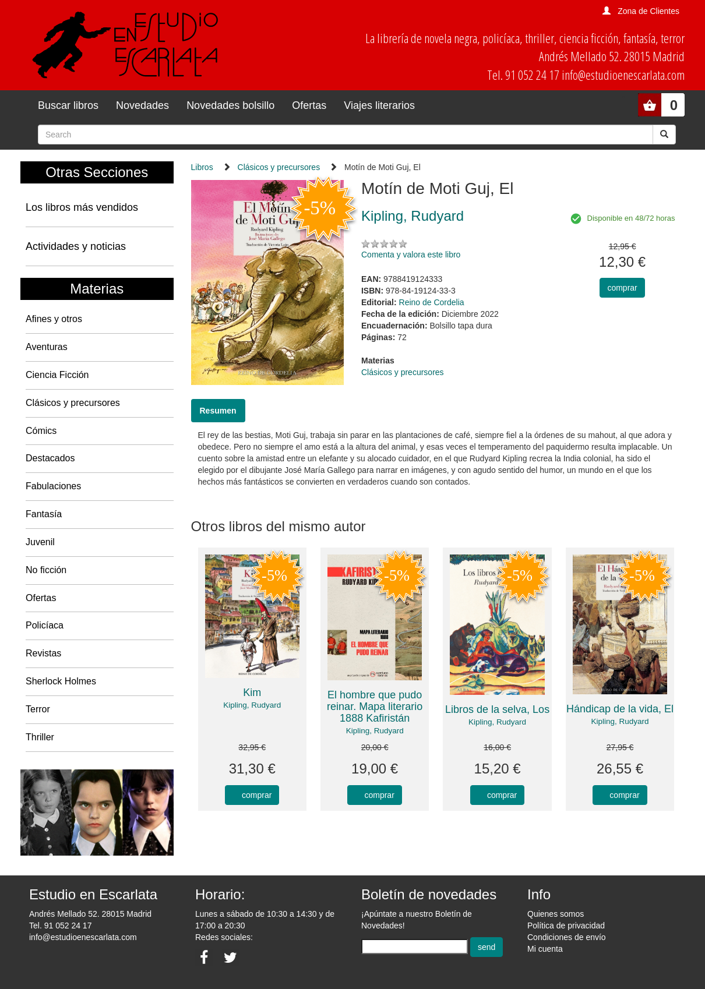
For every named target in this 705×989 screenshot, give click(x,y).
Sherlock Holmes (61, 681)
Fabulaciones (53, 486)
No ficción (46, 570)
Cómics (41, 431)
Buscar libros (68, 105)
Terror (38, 709)
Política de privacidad (566, 925)
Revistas (43, 653)
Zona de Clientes (648, 11)
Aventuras (47, 347)
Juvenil (40, 542)
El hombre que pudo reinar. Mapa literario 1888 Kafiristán (374, 706)
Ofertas (309, 105)
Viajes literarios (379, 105)
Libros (202, 167)
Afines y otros (54, 319)
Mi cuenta (545, 948)
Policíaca (45, 625)
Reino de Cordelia (431, 302)
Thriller (40, 737)
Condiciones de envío (566, 937)
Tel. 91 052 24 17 (60, 925)
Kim (252, 692)
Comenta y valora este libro (410, 254)
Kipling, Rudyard (252, 705)
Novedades (142, 105)
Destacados (50, 458)
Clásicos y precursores (73, 403)
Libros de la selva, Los (497, 709)
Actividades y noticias (76, 246)
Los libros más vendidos (82, 207)
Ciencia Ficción (57, 375)
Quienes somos (555, 914)
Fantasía (44, 514)
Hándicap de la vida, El (620, 709)
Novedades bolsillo (230, 105)
